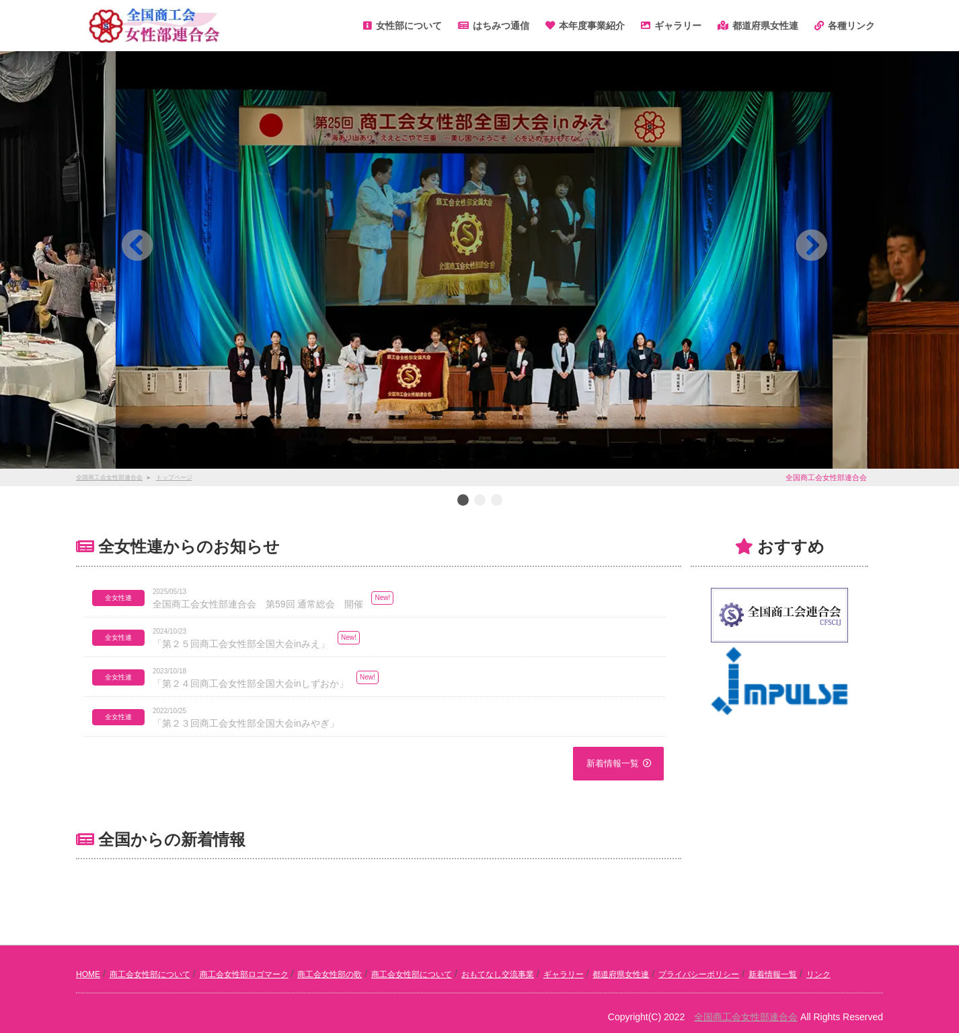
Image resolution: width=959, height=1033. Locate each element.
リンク (818, 974)
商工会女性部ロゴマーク (244, 974)
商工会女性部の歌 (329, 974)
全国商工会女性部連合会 (746, 1016)
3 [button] (496, 501)
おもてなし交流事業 (497, 974)
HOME (88, 974)
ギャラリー (563, 974)
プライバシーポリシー (698, 974)
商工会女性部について (150, 974)
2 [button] (479, 501)
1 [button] (462, 501)
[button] (137, 245)
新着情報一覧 (612, 763)
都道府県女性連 (620, 974)
